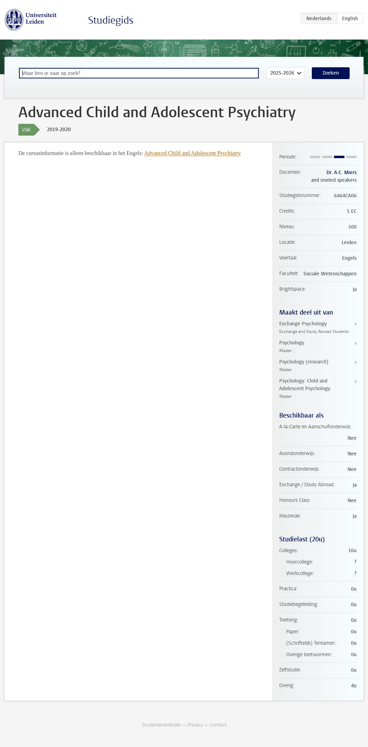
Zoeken (331, 73)
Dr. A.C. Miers (341, 172)
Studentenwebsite (161, 725)
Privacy (195, 725)
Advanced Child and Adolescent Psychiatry (192, 153)
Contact (218, 725)
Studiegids (111, 20)
